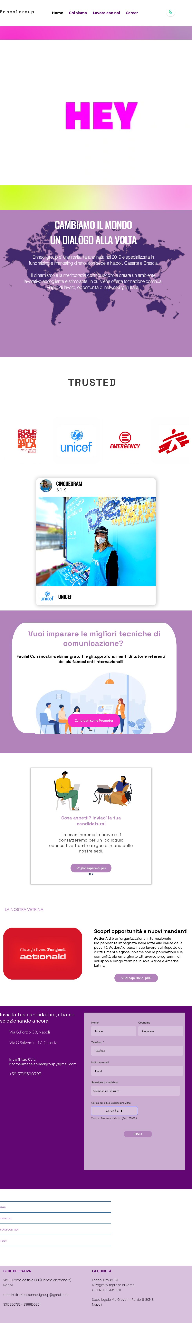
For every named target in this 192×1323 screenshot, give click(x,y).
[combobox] (135, 1091)
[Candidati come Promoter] (94, 720)
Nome (95, 1022)
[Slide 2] (92, 874)
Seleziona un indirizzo (104, 1082)
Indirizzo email (100, 1062)
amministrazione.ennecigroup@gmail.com (36, 1295)
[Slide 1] (90, 874)
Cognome (144, 1022)
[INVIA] (138, 1134)
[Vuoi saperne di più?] (136, 978)
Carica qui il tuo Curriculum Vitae (111, 1103)
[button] (114, 1111)
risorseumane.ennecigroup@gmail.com (43, 1064)
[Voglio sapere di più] (91, 868)
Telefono (96, 1042)
